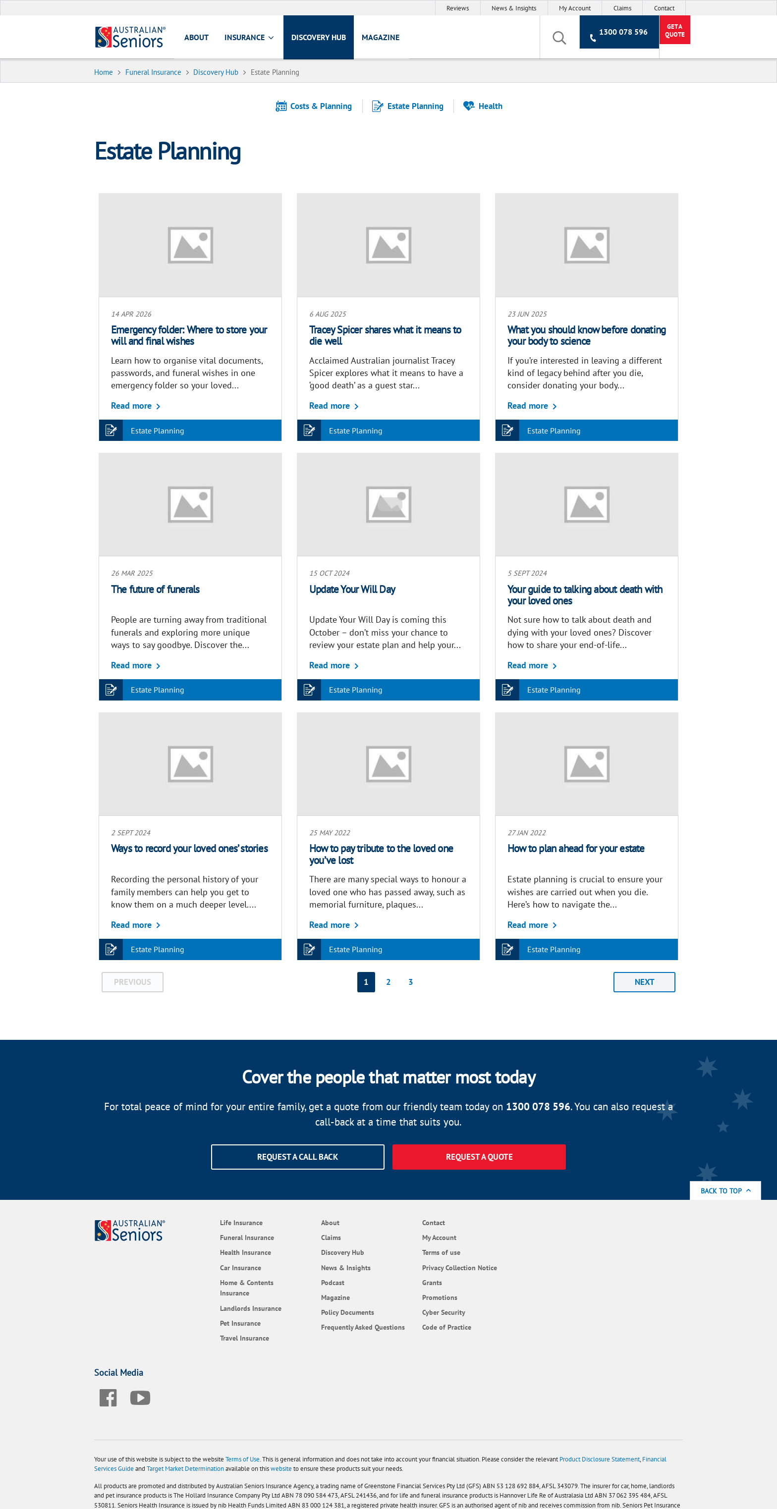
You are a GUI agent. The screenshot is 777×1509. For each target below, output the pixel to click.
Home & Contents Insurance (224, 1287)
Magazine (385, 38)
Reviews (457, 8)
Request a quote (479, 1155)
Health (486, 106)
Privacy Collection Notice (424, 1266)
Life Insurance (219, 1221)
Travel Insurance (222, 1337)
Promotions (404, 1296)
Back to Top (726, 1190)
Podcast (304, 1281)
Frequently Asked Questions (318, 1332)
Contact (664, 8)
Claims (622, 8)
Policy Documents (318, 1311)
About (201, 38)
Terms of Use (247, 1395)
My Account (575, 8)
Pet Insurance (218, 1322)
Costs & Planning (318, 106)
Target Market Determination (189, 1405)
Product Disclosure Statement (604, 1395)
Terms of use (406, 1251)
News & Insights (514, 8)
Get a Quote (650, 38)
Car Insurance (218, 1266)
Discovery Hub (323, 38)
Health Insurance (223, 1251)
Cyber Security (408, 1311)
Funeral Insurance (225, 1236)
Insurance (254, 38)
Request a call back (298, 1155)
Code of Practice (411, 1326)
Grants (396, 1281)
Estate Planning (411, 106)
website (285, 1405)
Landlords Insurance (228, 1307)
